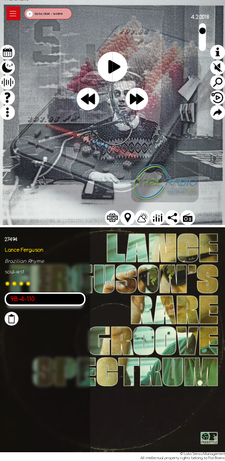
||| (13, 13)
